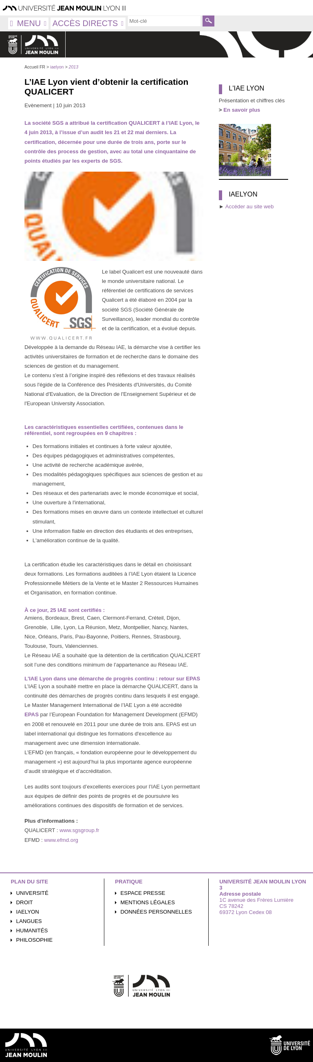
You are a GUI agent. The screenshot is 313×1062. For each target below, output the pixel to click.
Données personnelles (156, 912)
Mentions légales (148, 902)
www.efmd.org (61, 840)
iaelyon (27, 912)
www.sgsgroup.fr (79, 830)
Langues (29, 921)
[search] (164, 20)
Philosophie (34, 940)
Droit (24, 902)
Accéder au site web (249, 206)
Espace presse (143, 893)
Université (32, 893)
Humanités (32, 930)
